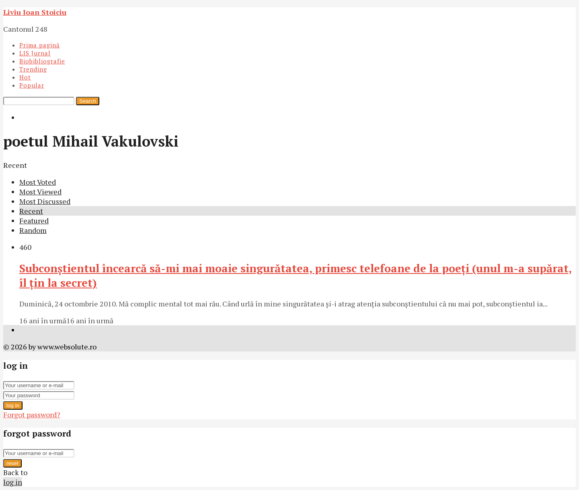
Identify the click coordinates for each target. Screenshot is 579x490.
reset (12, 463)
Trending (33, 69)
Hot (25, 77)
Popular (31, 85)
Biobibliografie (42, 61)
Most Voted (37, 182)
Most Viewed (40, 191)
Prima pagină (39, 45)
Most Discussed (44, 201)
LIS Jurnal (35, 53)
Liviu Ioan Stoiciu (34, 12)
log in (12, 405)
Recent (31, 211)
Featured (34, 220)
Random (33, 230)
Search (87, 101)
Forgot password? (31, 414)
